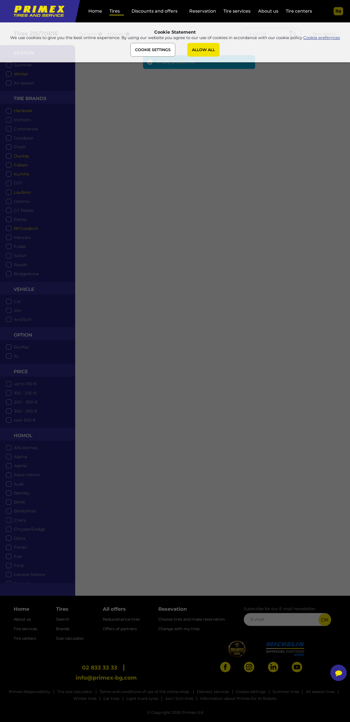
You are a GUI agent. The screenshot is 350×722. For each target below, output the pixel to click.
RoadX (20, 264)
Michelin (22, 119)
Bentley (22, 493)
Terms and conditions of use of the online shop (145, 691)
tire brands (30, 98)
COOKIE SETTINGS (153, 50)
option (23, 335)
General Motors (29, 574)
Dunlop (21, 156)
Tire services (236, 11)
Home (95, 11)
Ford (19, 565)
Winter (21, 74)
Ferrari (20, 547)
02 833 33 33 (99, 667)
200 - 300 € (26, 402)
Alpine (20, 465)
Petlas (20, 219)
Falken (21, 165)
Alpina (20, 456)
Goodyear (24, 138)
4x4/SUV (22, 319)
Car (17, 301)
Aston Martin (27, 474)
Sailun (20, 255)
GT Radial (24, 210)
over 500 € (25, 420)
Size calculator (70, 638)
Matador (22, 237)
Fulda (20, 246)
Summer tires (286, 691)
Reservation (202, 11)
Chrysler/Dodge (29, 529)
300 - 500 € (25, 411)
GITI (18, 183)
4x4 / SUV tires (179, 698)
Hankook (23, 110)
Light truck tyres (142, 698)
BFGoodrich (26, 228)
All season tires (320, 691)
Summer (23, 65)
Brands (62, 628)
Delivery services (213, 691)
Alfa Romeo (26, 447)
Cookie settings (251, 691)
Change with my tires (179, 628)
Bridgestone (26, 273)
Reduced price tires (121, 619)
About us (268, 11)
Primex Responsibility (29, 691)
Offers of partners (120, 628)
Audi (19, 484)
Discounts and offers (154, 11)
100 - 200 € (25, 393)
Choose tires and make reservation (191, 619)
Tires (114, 11)
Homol (23, 435)
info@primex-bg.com (106, 677)
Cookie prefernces (321, 37)
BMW (19, 502)
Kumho (21, 174)
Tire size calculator (75, 691)
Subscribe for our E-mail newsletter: (287, 616)
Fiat (18, 556)
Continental (26, 128)
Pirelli (19, 147)
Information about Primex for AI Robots (238, 698)
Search (62, 619)
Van (18, 310)
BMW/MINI (25, 511)
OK (325, 620)
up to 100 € (25, 383)
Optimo (22, 201)
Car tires (111, 698)
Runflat (21, 347)
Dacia (19, 538)
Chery (20, 520)
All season (24, 83)
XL (16, 356)
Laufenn (22, 192)
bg (338, 10)
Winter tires (85, 698)
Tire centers (299, 11)
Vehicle (24, 289)
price (21, 371)
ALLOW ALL (203, 50)
